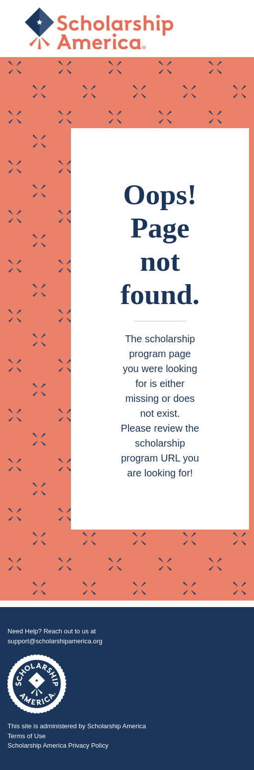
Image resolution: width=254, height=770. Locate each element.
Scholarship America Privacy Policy (57, 745)
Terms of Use (26, 736)
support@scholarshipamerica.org (54, 641)
